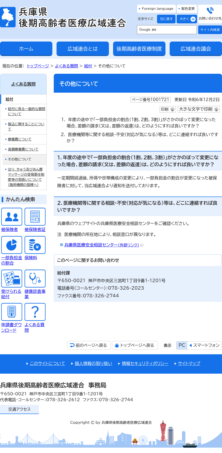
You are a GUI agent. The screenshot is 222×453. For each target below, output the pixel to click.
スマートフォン (206, 345)
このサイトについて (47, 363)
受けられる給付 (11, 291)
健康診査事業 (35, 291)
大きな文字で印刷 (195, 109)
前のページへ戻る (91, 345)
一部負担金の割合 (11, 257)
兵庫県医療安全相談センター (103, 245)
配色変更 (188, 8)
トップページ (38, 66)
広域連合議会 (196, 48)
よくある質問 (66, 66)
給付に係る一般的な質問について (26, 111)
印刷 (164, 109)
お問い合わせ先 (210, 18)
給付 (88, 66)
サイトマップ (189, 363)
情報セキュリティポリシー (145, 363)
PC (182, 345)
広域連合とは (83, 48)
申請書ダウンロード (11, 324)
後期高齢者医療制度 (139, 48)
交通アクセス (19, 409)
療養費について (20, 139)
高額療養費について (23, 149)
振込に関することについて (26, 126)
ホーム (26, 48)
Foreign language (157, 8)
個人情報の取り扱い (93, 363)
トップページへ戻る (137, 345)
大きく (183, 19)
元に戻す (165, 19)
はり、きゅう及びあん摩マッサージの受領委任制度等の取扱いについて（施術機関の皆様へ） (26, 177)
